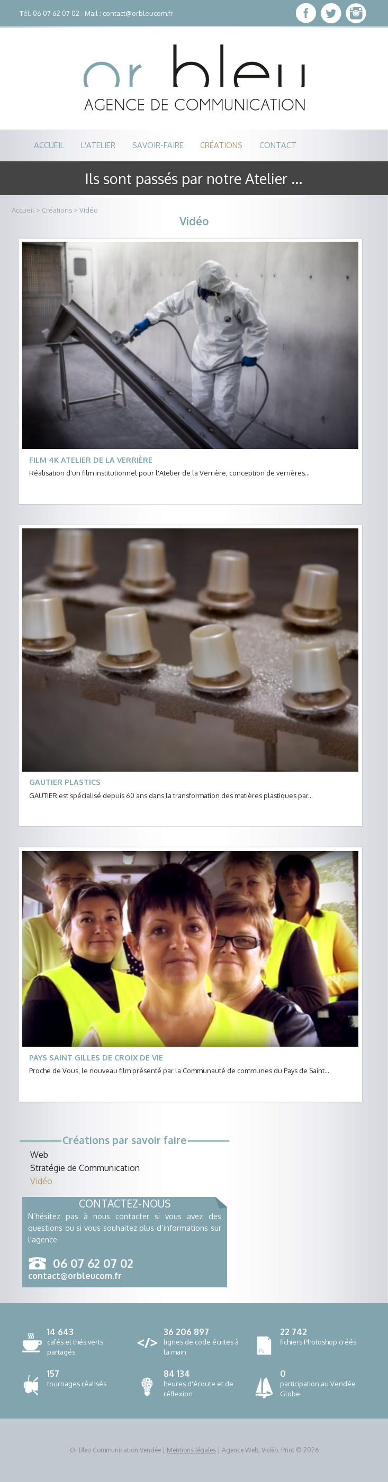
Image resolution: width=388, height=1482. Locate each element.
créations (221, 145)
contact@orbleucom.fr (138, 13)
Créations (57, 210)
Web (39, 1154)
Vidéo (88, 210)
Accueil (23, 210)
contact (277, 145)
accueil (49, 145)
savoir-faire (158, 145)
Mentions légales (191, 1450)
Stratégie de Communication (85, 1168)
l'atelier (98, 145)
